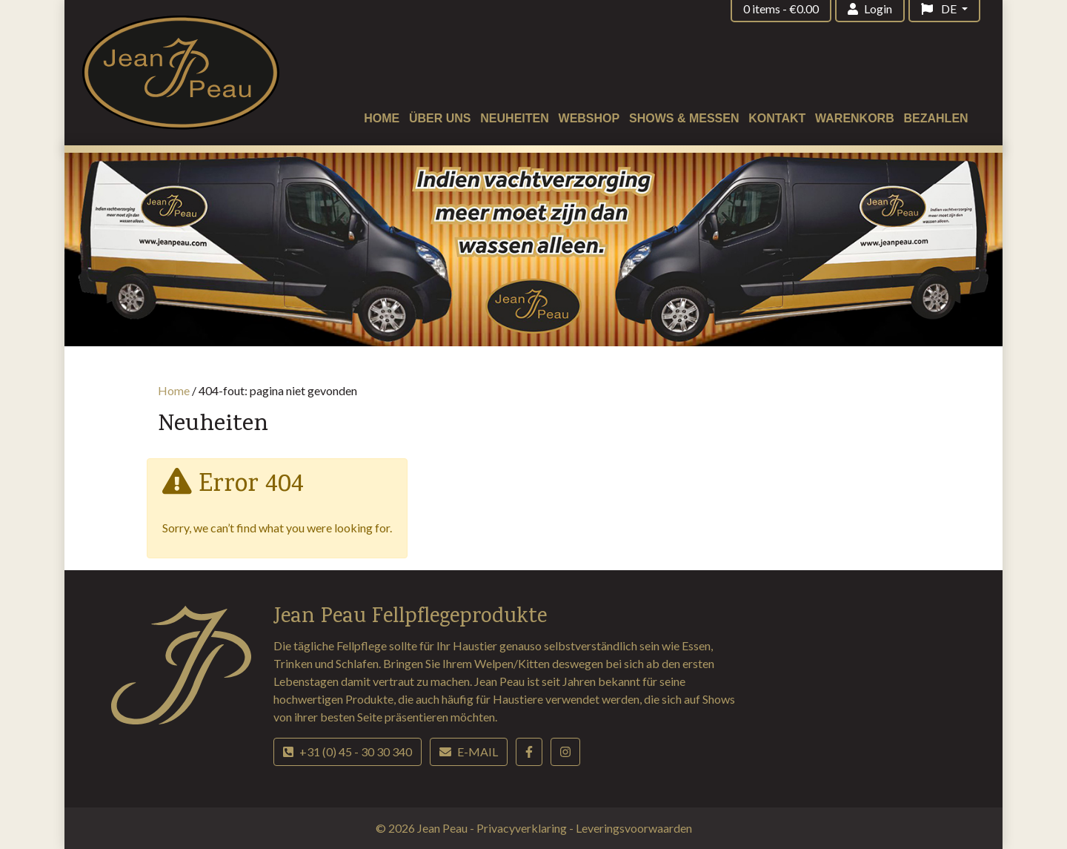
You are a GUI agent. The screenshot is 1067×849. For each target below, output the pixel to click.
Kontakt (776, 118)
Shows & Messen (684, 118)
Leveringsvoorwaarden (634, 828)
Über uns (440, 118)
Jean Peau (443, 828)
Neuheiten (514, 118)
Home (381, 118)
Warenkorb (854, 118)
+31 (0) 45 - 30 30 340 (347, 751)
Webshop (589, 118)
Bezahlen (936, 118)
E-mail (468, 751)
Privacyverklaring (522, 828)
